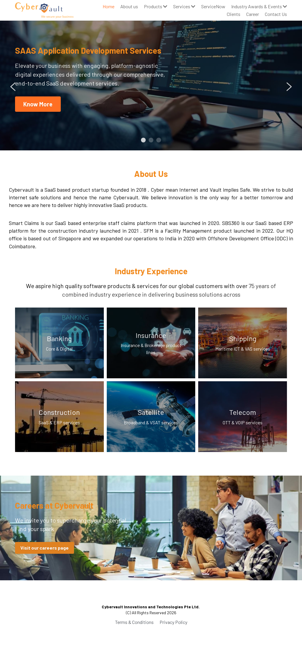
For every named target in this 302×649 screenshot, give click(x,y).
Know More (37, 104)
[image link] (44, 9)
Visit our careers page (44, 548)
